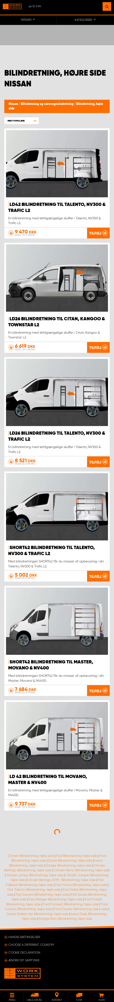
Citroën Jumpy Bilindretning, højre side (35, 875)
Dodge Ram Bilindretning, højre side (65, 919)
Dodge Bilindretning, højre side (69, 865)
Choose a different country (31, 944)
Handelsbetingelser (24, 937)
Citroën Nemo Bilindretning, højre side (82, 870)
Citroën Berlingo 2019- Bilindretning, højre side (61, 880)
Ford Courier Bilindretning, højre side (81, 909)
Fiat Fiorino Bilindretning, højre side (81, 885)
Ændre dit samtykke (23, 960)
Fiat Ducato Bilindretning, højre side (42, 894)
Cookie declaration (24, 952)
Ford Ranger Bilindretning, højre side (55, 899)
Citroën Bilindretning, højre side (31, 856)
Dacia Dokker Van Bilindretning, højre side (38, 914)
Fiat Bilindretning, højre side (76, 856)
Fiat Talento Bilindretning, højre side (34, 890)
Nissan (14, 104)
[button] (21, 120)
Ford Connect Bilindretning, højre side (70, 904)
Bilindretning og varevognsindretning (47, 104)
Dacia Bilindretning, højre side (70, 860)
